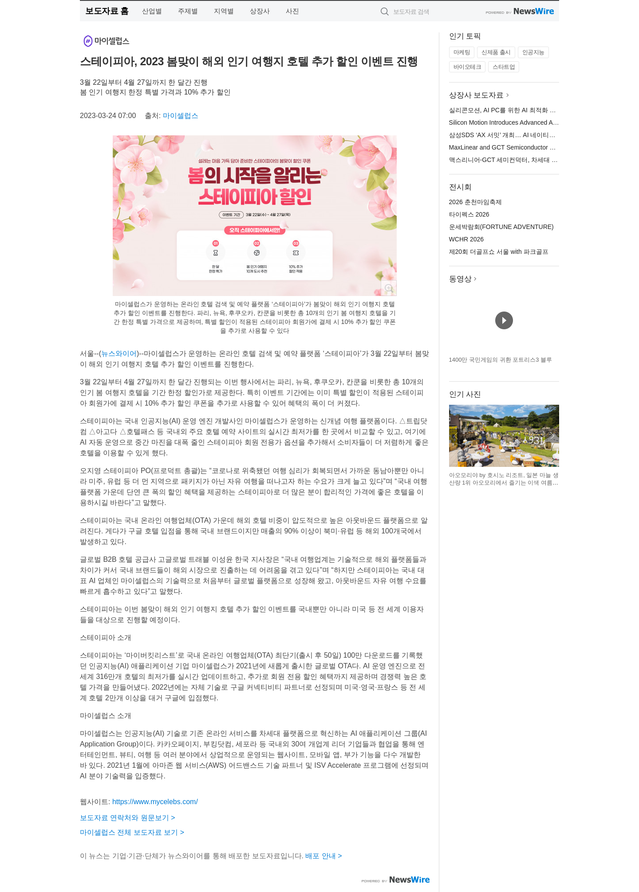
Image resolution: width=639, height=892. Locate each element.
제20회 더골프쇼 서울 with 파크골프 (498, 251)
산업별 (152, 11)
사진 (292, 11)
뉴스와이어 (119, 353)
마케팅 (462, 52)
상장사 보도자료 (476, 95)
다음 (552, 436)
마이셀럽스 (180, 115)
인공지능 (533, 52)
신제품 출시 (496, 52)
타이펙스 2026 (469, 214)
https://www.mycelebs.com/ (155, 801)
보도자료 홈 (106, 11)
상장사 (260, 11)
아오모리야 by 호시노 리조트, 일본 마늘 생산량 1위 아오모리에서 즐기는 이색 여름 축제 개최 (504, 483)
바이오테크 (467, 66)
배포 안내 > (323, 856)
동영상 (460, 279)
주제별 (188, 11)
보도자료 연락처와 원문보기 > (127, 817)
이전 (456, 436)
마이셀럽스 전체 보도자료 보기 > (132, 832)
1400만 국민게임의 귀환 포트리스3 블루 (500, 359)
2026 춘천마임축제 (475, 201)
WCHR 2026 (466, 239)
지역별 (224, 11)
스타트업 (504, 66)
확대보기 (389, 288)
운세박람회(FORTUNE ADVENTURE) (501, 226)
